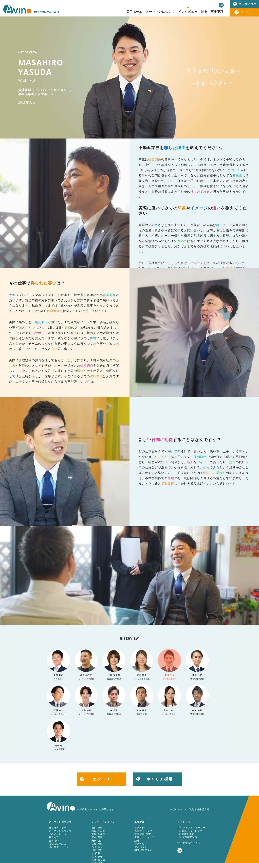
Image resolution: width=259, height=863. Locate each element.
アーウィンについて (60, 831)
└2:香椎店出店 (186, 834)
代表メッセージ (58, 834)
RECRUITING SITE (31, 12)
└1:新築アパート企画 (189, 831)
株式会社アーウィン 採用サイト (80, 809)
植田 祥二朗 (98, 831)
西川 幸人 (97, 847)
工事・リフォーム (144, 837)
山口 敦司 (97, 827)
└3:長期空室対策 (187, 837)
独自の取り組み (58, 843)
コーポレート (175, 809)
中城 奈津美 (98, 834)
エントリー (247, 12)
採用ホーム (134, 12)
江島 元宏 (97, 843)
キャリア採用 (247, 4)
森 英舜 (96, 853)
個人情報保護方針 (199, 809)
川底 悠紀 (97, 850)
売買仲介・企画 (143, 831)
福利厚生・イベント (60, 847)
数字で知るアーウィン (190, 843)
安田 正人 (97, 840)
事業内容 (54, 837)
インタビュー (188, 12)
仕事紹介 (54, 840)
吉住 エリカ (98, 860)
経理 (137, 840)
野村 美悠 (97, 837)
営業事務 (139, 843)
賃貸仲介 (139, 827)
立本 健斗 (97, 856)
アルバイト (140, 847)
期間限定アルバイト (146, 850)
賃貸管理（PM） (144, 834)
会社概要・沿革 (58, 827)
